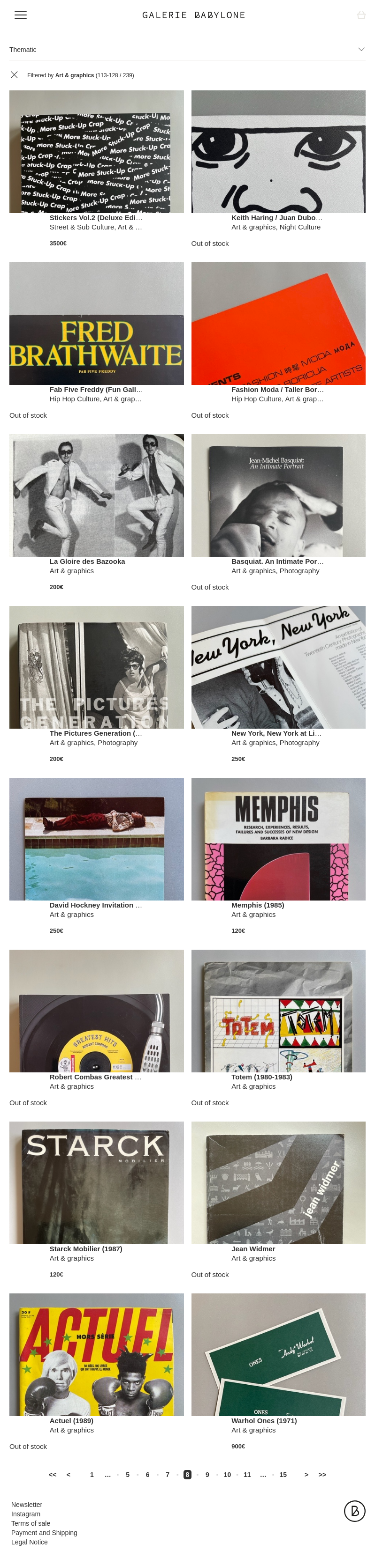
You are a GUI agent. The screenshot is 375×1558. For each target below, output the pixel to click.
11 (247, 1474)
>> (322, 1474)
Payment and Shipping (44, 1532)
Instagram (25, 1514)
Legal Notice (29, 1542)
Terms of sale (30, 1523)
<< (52, 1474)
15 (283, 1474)
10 (227, 1474)
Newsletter (26, 1504)
